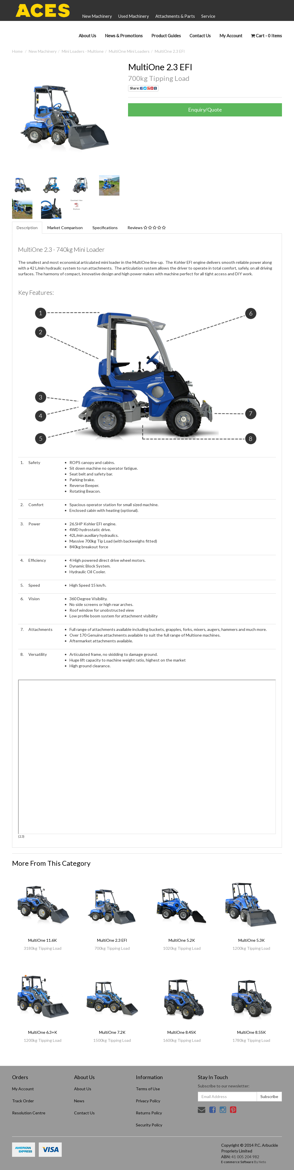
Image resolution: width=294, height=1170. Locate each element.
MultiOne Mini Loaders (129, 51)
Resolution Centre (28, 1112)
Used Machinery (133, 16)
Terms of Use (148, 1088)
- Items (266, 35)
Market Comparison (65, 227)
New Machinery (97, 16)
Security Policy (149, 1124)
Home (17, 51)
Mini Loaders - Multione (83, 51)
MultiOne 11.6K (42, 940)
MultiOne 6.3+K (42, 1032)
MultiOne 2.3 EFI (170, 51)
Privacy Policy (148, 1100)
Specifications (105, 227)
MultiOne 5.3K (251, 940)
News (79, 1100)
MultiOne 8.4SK (181, 1032)
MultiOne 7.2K (112, 1032)
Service (208, 16)
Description (27, 227)
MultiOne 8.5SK (251, 1032)
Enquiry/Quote (205, 109)
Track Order (23, 1100)
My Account (23, 1088)
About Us (87, 35)
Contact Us (200, 35)
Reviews (146, 227)
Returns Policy (149, 1112)
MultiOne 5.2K (182, 940)
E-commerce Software (237, 1162)
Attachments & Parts (175, 16)
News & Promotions (124, 35)
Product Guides (166, 35)
